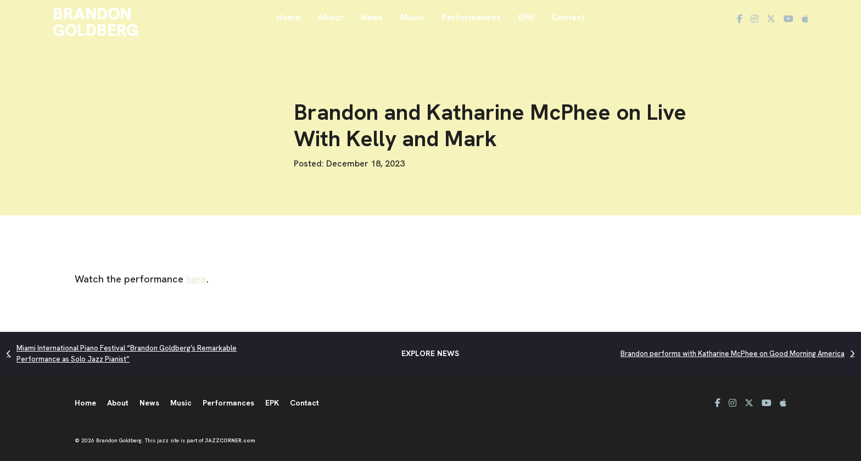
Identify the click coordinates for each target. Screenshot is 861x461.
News (372, 17)
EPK (526, 17)
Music (412, 17)
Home (288, 17)
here (196, 279)
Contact (568, 17)
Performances (471, 17)
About (330, 17)
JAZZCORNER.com (230, 440)
